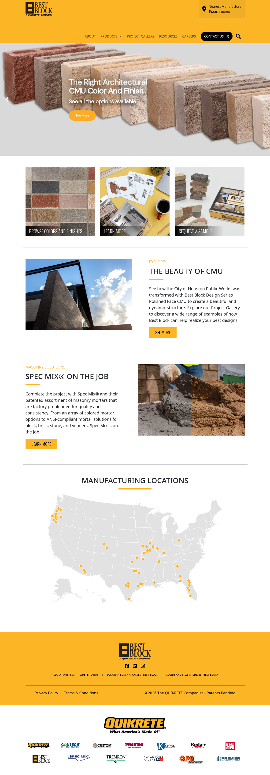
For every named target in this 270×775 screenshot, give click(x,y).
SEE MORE (162, 332)
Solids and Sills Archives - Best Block (192, 674)
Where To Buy (89, 674)
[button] (240, 36)
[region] (135, 99)
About (90, 36)
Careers (189, 36)
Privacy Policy (46, 693)
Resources (168, 36)
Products (111, 36)
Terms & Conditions (81, 693)
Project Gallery (141, 36)
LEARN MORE (41, 444)
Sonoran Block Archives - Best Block (132, 674)
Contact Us (214, 36)
